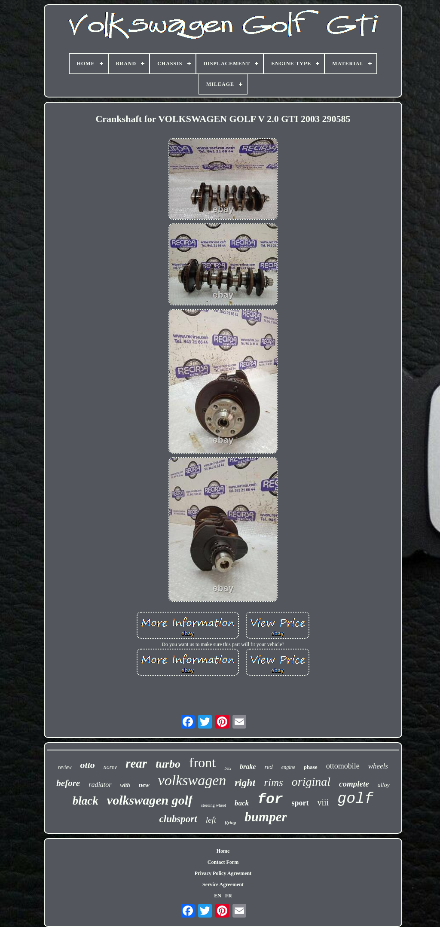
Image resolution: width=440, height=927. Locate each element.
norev (110, 767)
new (144, 784)
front (202, 762)
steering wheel (213, 805)
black (85, 800)
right (245, 782)
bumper (265, 816)
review (65, 767)
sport (300, 803)
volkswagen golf (149, 800)
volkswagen (192, 780)
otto (87, 764)
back (242, 803)
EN (217, 896)
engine (288, 767)
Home (223, 851)
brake (248, 766)
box (227, 768)
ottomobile (343, 766)
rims (273, 782)
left (211, 819)
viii (323, 802)
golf (355, 799)
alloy (384, 785)
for (270, 800)
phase (311, 767)
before (68, 783)
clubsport (178, 819)
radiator (100, 784)
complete (354, 783)
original (311, 781)
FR (228, 896)
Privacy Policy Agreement (223, 873)
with (125, 785)
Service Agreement (223, 884)
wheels (378, 766)
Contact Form (223, 862)
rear (136, 763)
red (268, 766)
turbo (168, 764)
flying (230, 822)
